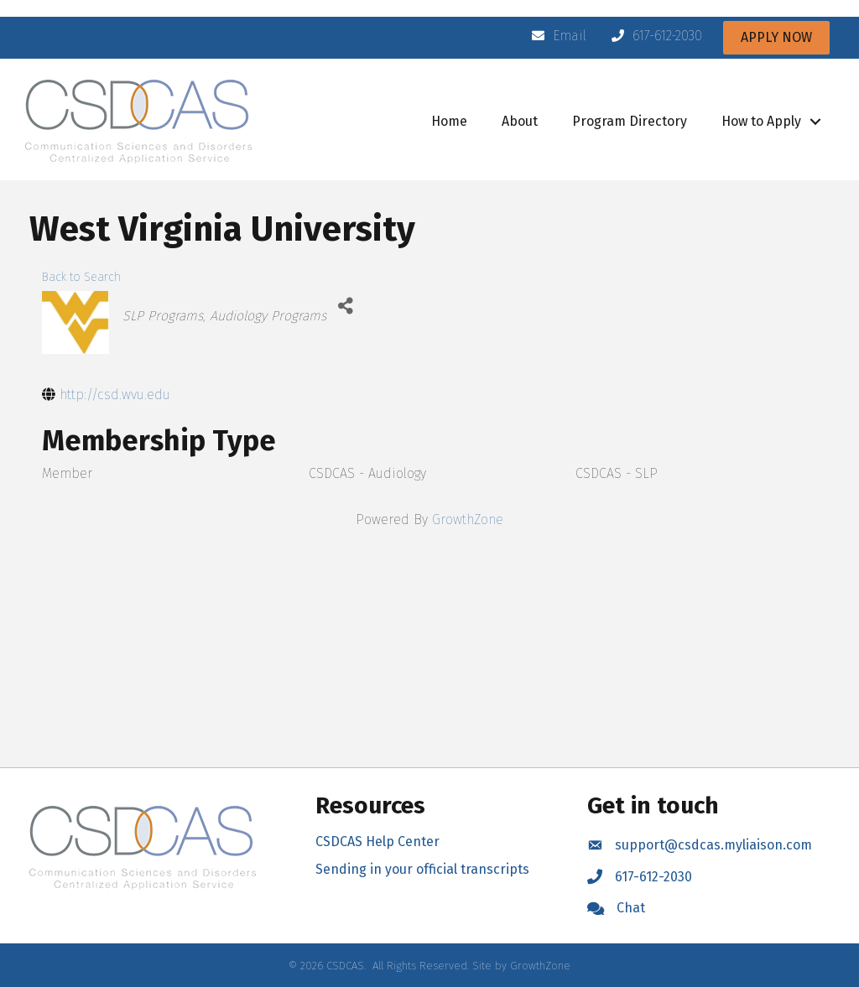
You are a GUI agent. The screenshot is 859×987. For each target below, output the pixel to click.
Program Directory (629, 121)
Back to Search (81, 277)
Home (449, 121)
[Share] (345, 306)
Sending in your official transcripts (422, 869)
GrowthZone (467, 519)
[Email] (554, 36)
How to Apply (761, 121)
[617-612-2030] (652, 36)
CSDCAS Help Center (377, 841)
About (520, 121)
